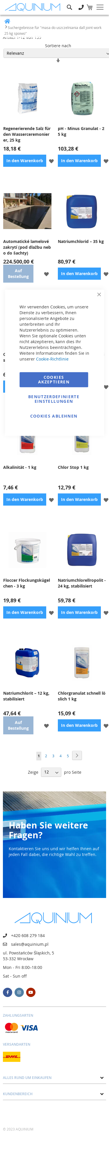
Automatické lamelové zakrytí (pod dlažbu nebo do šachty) (27, 247)
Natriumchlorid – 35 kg (81, 241)
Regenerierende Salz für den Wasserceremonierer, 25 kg (27, 134)
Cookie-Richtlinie (52, 359)
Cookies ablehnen (54, 416)
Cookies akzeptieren (53, 379)
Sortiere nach (58, 45)
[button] (51, 161)
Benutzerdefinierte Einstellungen (53, 399)
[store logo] (34, 7)
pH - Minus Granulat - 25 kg (81, 131)
